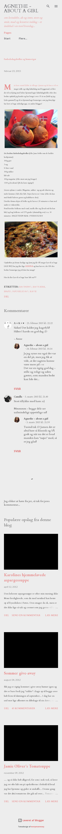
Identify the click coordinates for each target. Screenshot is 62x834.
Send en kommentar (26, 615)
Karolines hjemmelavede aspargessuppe (25, 577)
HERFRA (29, 266)
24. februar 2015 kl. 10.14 (39, 348)
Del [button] (6, 296)
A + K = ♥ (19, 323)
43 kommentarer (23, 708)
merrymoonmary (37, 827)
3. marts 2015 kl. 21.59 (38, 422)
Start (7, 38)
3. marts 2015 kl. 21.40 (36, 396)
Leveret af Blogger (31, 820)
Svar (17, 389)
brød (7, 291)
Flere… (23, 38)
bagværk (39, 286)
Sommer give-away (20, 673)
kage (33, 291)
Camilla (18, 396)
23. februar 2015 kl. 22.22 (40, 323)
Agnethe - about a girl (21, 8)
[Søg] (48, 6)
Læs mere (51, 615)
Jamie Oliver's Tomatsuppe (27, 766)
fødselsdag (20, 291)
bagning (25, 286)
